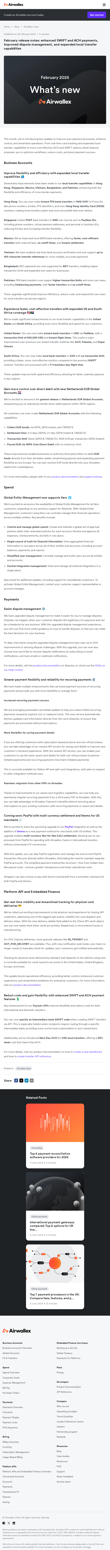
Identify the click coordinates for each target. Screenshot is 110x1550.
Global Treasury (64, 1353)
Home (7, 26)
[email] (32, 1080)
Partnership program (67, 1431)
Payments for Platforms (68, 1358)
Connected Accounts (13, 1476)
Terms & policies (65, 1416)
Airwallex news (31, 26)
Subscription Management (16, 1452)
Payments (7, 1486)
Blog (17, 26)
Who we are (63, 1406)
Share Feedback (65, 1476)
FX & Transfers (10, 1358)
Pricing (60, 1372)
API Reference (64, 1392)
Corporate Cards (11, 1377)
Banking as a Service (67, 1348)
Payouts (6, 1497)
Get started (97, 14)
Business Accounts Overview (17, 1348)
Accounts (7, 1481)
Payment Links (10, 1422)
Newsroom (62, 1461)
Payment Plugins (11, 1417)
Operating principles (67, 1411)
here (89, 1547)
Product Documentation (69, 1387)
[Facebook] (4, 1523)
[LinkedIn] (14, 1523)
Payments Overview (13, 1407)
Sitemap (45, 1517)
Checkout (7, 1412)
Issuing (6, 1502)
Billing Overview (11, 1442)
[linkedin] (26, 1080)
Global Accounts (11, 1353)
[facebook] (16, 1080)
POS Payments (10, 1427)
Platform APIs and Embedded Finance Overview (27, 1471)
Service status (64, 1481)
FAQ (59, 1466)
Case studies (63, 1456)
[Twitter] (9, 1523)
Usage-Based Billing (13, 1457)
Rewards (61, 1436)
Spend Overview (11, 1372)
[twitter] (21, 1080)
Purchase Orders (11, 1393)
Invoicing (7, 1447)
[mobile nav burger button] (103, 4)
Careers (61, 1426)
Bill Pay (6, 1388)
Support (61, 1471)
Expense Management (14, 1382)
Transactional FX (11, 1492)
